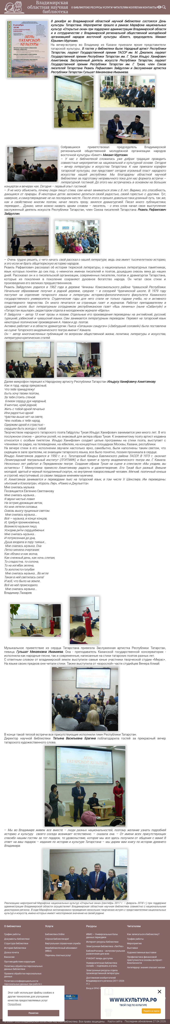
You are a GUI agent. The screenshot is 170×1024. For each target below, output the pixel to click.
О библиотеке (80, 7)
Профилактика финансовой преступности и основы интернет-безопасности (145, 960)
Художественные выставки (141, 952)
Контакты (150, 7)
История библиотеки (15, 948)
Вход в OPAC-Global (96, 988)
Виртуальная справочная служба (63, 943)
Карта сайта (115, 1021)
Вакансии (9, 957)
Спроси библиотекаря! (57, 939)
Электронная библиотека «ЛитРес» (105, 946)
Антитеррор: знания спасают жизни (146, 967)
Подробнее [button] (14, 1004)
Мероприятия (134, 943)
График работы (12, 934)
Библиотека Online (54, 934)
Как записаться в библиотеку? (143, 934)
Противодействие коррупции (19, 961)
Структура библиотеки (16, 943)
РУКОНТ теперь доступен (99, 958)
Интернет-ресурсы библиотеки (102, 942)
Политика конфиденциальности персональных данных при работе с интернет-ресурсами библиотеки (23, 984)
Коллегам (135, 7)
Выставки (132, 948)
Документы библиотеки (16, 939)
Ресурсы (96, 7)
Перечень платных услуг (58, 955)
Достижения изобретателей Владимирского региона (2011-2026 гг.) (105, 980)
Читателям (120, 7)
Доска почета (11, 952)
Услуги (107, 7)
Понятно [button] (34, 1013)
